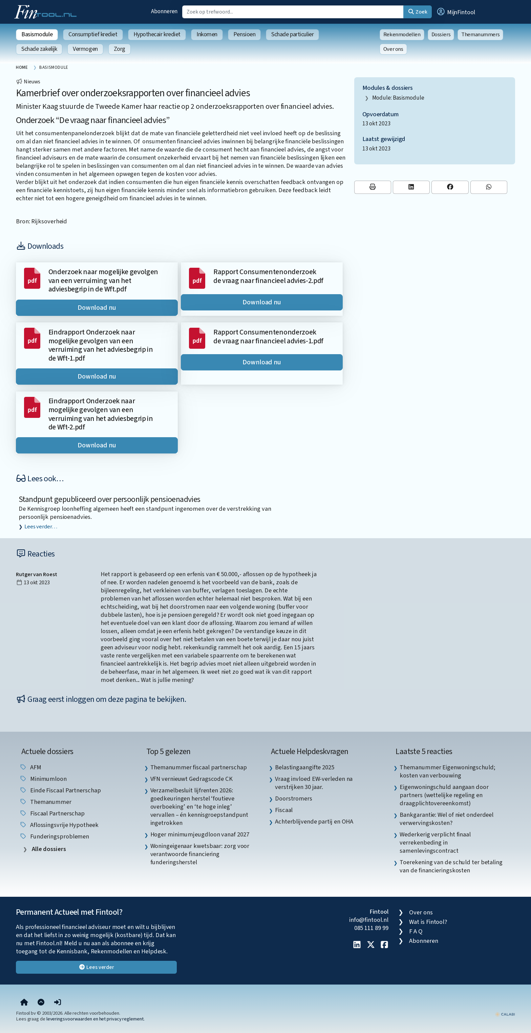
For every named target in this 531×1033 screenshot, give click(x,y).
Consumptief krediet (92, 34)
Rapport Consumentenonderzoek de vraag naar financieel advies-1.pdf (268, 336)
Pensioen (244, 34)
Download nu (97, 307)
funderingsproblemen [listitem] (54, 836)
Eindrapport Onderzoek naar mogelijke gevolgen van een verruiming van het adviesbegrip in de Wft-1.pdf (100, 345)
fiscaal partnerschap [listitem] (52, 813)
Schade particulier (292, 34)
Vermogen (85, 49)
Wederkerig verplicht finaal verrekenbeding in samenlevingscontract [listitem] (435, 842)
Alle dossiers (48, 849)
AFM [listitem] (30, 767)
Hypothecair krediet (156, 34)
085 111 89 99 (371, 928)
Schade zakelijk (39, 49)
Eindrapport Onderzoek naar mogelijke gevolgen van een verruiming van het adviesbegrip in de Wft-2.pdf (100, 414)
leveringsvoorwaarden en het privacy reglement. (95, 1018)
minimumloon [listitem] (43, 778)
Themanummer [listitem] (45, 801)
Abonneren (164, 11)
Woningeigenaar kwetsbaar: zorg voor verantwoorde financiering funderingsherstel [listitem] (200, 854)
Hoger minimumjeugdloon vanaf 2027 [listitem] (199, 834)
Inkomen (206, 34)
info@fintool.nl (368, 919)
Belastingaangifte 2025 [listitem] (304, 767)
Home (22, 67)
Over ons (393, 49)
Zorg (119, 49)
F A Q (416, 931)
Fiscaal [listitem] (284, 810)
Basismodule (36, 34)
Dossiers (441, 35)
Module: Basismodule (398, 98)
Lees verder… (40, 527)
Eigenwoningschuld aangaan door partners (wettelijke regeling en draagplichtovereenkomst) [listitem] (444, 795)
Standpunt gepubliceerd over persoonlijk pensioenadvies (109, 499)
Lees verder (96, 967)
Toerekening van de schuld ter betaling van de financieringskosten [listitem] (451, 866)
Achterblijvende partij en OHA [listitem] (314, 821)
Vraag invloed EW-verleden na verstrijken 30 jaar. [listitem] (314, 782)
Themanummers (480, 35)
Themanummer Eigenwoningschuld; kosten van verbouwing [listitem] (447, 771)
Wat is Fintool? (428, 921)
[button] (455, 11)
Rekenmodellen (402, 35)
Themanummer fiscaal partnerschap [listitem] (198, 767)
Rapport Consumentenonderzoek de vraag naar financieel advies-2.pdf (268, 276)
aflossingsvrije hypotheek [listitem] (59, 825)
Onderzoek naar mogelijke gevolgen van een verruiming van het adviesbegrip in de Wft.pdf (103, 281)
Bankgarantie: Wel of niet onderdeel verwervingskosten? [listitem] (446, 818)
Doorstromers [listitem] (293, 798)
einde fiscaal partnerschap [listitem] (60, 790)
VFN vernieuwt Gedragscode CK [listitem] (191, 778)
